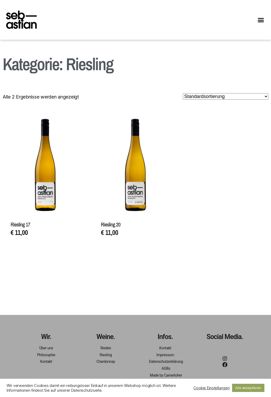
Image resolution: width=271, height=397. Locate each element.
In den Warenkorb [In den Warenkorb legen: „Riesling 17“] (37, 251)
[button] (261, 20)
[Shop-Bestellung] (225, 96)
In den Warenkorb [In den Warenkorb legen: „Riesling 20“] (128, 251)
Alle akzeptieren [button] (248, 388)
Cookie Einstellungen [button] (211, 388)
